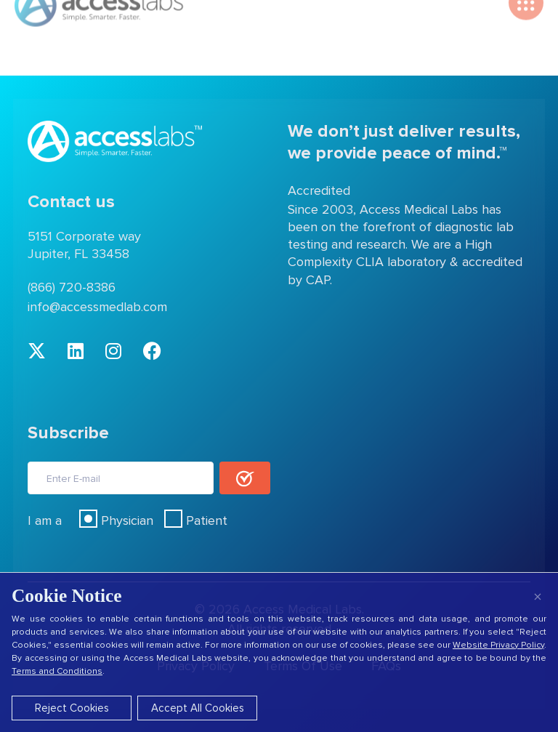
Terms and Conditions (57, 671)
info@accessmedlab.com (97, 307)
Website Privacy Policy (498, 645)
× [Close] (537, 596)
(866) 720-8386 (72, 287)
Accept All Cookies (197, 708)
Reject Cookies (72, 708)
